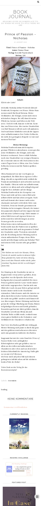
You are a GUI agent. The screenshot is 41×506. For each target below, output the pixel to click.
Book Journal (20, 14)
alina (15, 467)
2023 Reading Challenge (19, 464)
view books (29, 474)
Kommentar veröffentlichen (15, 407)
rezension (12, 381)
